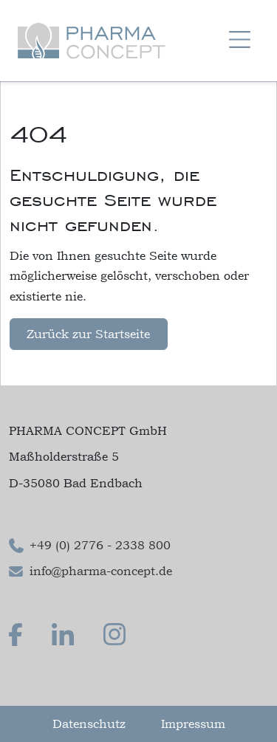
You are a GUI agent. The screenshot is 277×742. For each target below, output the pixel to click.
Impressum (193, 723)
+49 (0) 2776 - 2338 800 (100, 544)
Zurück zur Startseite (88, 333)
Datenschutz (89, 723)
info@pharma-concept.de (101, 570)
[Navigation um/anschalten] (239, 40)
